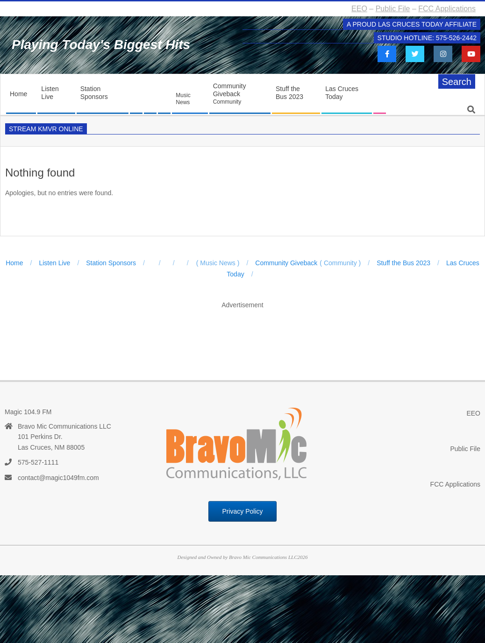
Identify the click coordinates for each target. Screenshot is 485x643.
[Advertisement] (242, 335)
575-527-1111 (38, 462)
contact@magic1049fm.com (58, 477)
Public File (393, 9)
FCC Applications (447, 9)
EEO (359, 9)
